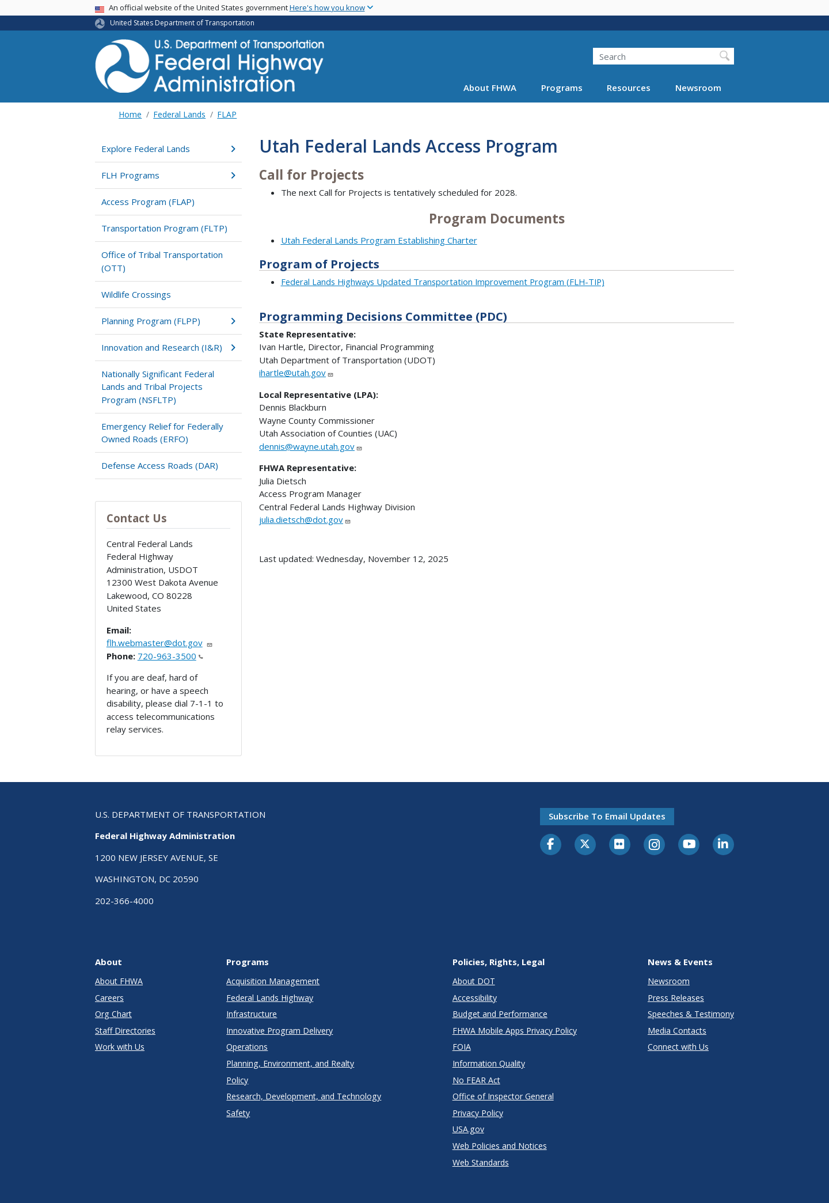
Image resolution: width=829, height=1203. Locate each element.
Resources (629, 87)
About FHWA (489, 87)
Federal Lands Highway (269, 997)
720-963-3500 (170, 656)
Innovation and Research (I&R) (168, 347)
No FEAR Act (476, 1080)
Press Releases (676, 997)
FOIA (461, 1046)
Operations (247, 1046)
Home (130, 114)
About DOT (473, 981)
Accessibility (474, 997)
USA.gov (468, 1129)
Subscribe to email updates (607, 816)
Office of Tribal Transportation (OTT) (162, 261)
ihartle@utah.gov (296, 372)
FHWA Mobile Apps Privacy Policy (514, 1030)
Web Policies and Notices (499, 1145)
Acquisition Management (273, 981)
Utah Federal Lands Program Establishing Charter (379, 240)
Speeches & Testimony (691, 1013)
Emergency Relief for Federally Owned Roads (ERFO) (162, 432)
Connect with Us (678, 1046)
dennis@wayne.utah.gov (311, 446)
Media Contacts (677, 1030)
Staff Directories (125, 1030)
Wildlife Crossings (136, 294)
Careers (109, 997)
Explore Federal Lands (168, 148)
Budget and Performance (499, 1013)
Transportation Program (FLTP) (164, 228)
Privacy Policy (477, 1112)
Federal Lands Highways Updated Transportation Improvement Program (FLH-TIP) (442, 281)
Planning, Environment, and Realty (290, 1063)
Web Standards (480, 1162)
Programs (562, 87)
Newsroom (698, 87)
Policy (237, 1080)
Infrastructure (251, 1013)
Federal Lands (179, 114)
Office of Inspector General (503, 1096)
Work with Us (119, 1046)
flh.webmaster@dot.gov (160, 642)
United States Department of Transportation (182, 23)
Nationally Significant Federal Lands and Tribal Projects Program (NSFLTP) (157, 386)
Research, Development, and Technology (303, 1096)
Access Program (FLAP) (148, 201)
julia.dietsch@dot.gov (305, 519)
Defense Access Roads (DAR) (159, 465)
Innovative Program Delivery (279, 1030)
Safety (238, 1112)
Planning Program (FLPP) (168, 321)
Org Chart (113, 1013)
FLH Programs (168, 175)
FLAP (227, 114)
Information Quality (488, 1063)
